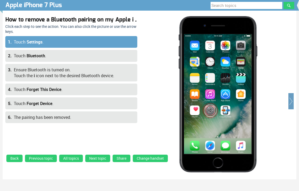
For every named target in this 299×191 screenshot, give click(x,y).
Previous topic (41, 158)
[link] (14, 159)
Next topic (97, 158)
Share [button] (121, 158)
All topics (71, 158)
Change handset (150, 158)
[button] (291, 101)
